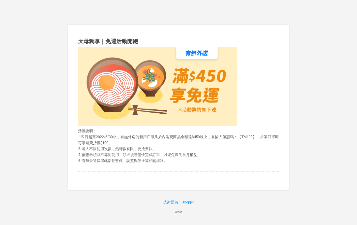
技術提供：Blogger (178, 202)
